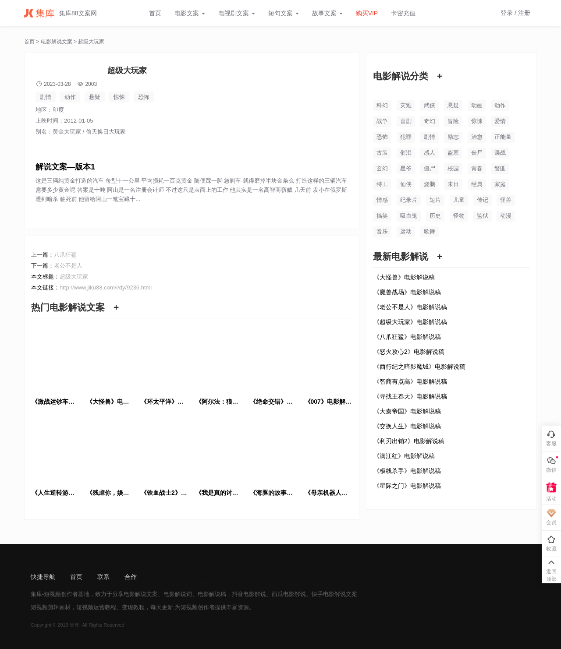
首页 (155, 13)
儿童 (459, 200)
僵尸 (429, 168)
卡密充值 (403, 13)
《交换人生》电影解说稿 (407, 426)
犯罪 (406, 137)
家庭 (500, 184)
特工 (382, 184)
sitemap (162, 576)
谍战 (500, 152)
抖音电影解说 (249, 594)
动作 (70, 97)
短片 (435, 200)
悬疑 (94, 97)
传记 (482, 200)
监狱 (482, 215)
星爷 (406, 168)
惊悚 (119, 97)
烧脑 (429, 184)
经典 (477, 184)
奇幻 (429, 121)
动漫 (505, 215)
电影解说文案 (56, 42)
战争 (382, 121)
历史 (435, 215)
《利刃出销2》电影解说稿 (408, 441)
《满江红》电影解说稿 (404, 456)
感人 (429, 152)
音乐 (382, 231)
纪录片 (408, 200)
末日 (453, 184)
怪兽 (505, 200)
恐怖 (143, 97)
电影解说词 (177, 594)
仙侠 (406, 184)
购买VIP (367, 13)
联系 (103, 576)
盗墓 (453, 152)
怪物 (459, 215)
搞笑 (382, 215)
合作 (130, 576)
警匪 (500, 168)
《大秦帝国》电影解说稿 (407, 411)
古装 (382, 152)
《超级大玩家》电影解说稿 (410, 322)
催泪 (406, 152)
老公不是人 (68, 265)
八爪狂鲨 (65, 254)
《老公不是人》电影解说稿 (410, 307)
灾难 (406, 105)
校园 (453, 168)
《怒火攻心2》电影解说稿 (408, 352)
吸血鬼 (408, 215)
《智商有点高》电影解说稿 (410, 381)
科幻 (382, 105)
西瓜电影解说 (289, 594)
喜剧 (406, 121)
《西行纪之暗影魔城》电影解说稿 (419, 366)
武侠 (429, 105)
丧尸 (477, 152)
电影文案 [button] (189, 13)
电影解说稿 (212, 594)
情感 (382, 200)
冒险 (453, 121)
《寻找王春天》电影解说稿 (410, 396)
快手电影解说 (329, 594)
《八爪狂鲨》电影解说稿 (407, 337)
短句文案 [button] (283, 13)
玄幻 (382, 168)
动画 (477, 105)
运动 (406, 231)
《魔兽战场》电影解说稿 (407, 292)
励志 (453, 137)
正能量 (502, 137)
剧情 (45, 97)
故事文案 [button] (327, 13)
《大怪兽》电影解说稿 (404, 277)
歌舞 (429, 231)
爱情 (500, 121)
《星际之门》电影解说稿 (407, 486)
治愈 (477, 137)
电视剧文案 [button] (236, 13)
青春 (477, 168)
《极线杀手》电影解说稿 (407, 471)
